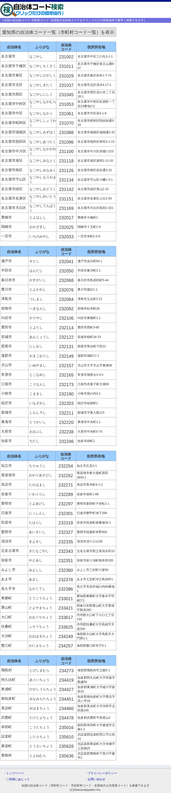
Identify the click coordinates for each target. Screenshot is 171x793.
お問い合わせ (96, 779)
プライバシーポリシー (102, 773)
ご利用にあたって (18, 779)
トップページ (15, 773)
